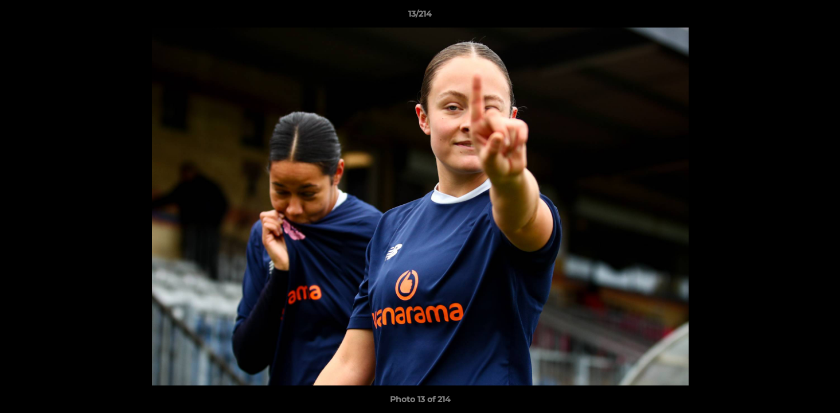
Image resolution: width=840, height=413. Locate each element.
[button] (819, 16)
